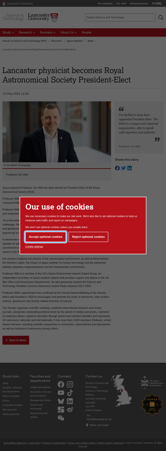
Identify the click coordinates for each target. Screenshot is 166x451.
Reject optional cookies (88, 236)
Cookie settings (34, 246)
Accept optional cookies (45, 236)
